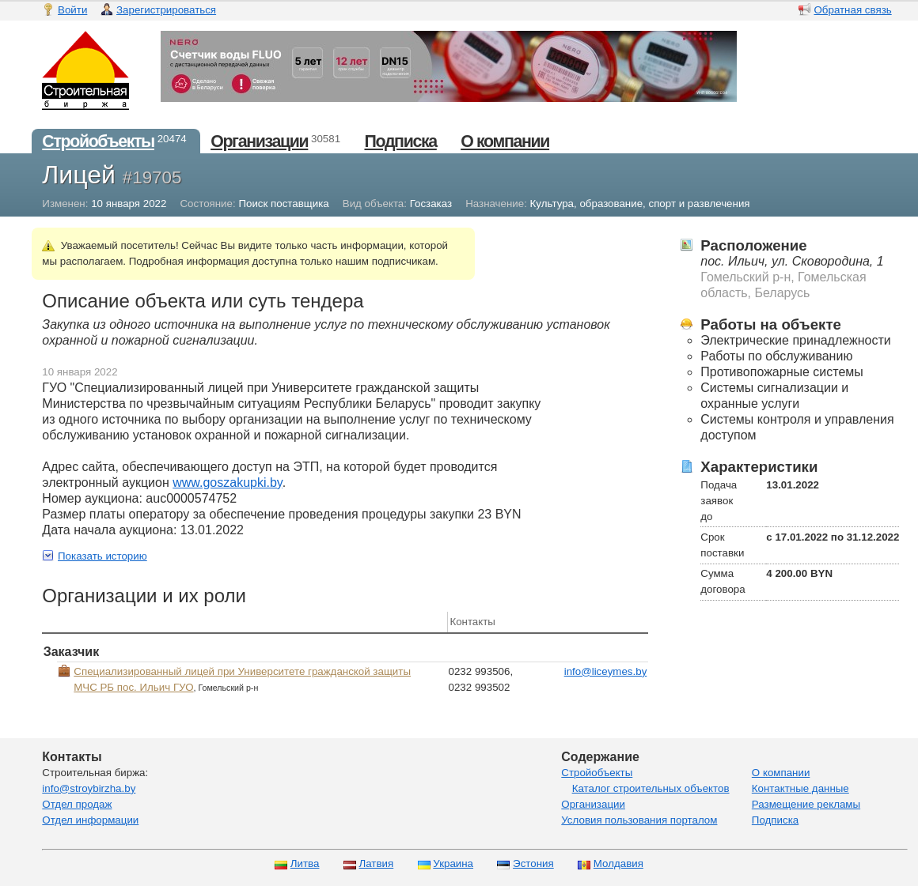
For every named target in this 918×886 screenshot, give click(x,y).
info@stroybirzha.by (88, 788)
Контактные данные (800, 788)
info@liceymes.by (605, 671)
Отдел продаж (77, 804)
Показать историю (102, 556)
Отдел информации (90, 820)
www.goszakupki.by (227, 482)
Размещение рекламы (806, 804)
